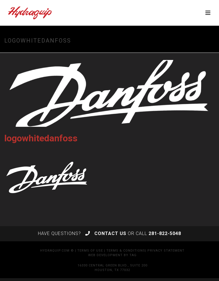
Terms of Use (90, 250)
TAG (133, 255)
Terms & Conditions (125, 250)
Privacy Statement (165, 250)
